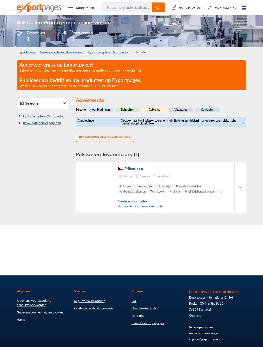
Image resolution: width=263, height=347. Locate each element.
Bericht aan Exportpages (148, 323)
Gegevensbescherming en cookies (40, 312)
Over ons (138, 315)
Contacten (207, 109)
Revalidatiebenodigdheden (42, 123)
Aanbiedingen (101, 109)
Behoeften (127, 109)
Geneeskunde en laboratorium (62, 52)
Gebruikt (154, 109)
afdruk (21, 320)
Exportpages (27, 52)
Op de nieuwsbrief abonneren (94, 308)
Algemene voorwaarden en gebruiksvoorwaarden (35, 303)
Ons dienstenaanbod (145, 308)
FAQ (134, 301)
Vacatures (181, 109)
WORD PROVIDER (190, 7)
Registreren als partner (89, 301)
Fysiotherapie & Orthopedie (108, 52)
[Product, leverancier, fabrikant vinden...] (127, 7)
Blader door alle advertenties (105, 137)
